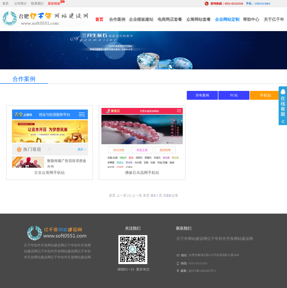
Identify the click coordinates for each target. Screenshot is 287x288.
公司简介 (20, 3)
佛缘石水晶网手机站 (142, 173)
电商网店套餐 (170, 19)
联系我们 (37, 3)
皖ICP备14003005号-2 (202, 270)
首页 (5, 3)
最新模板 (56, 2)
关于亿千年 (274, 19)
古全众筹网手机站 (49, 173)
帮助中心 (251, 19)
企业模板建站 (141, 19)
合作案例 (117, 19)
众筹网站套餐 (198, 19)
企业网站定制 (227, 19)
